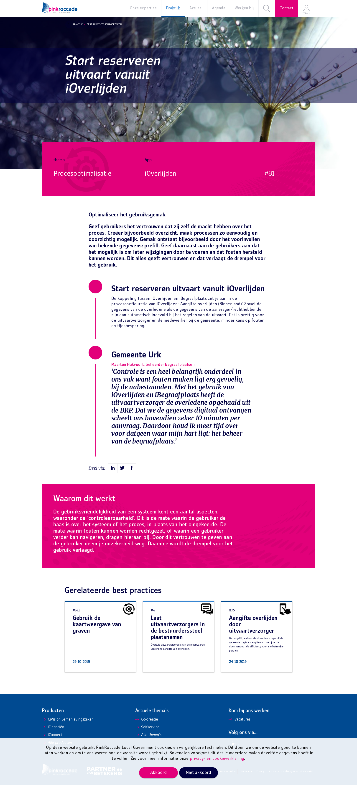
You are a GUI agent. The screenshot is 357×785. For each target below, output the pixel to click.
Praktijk (75, 24)
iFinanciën (53, 727)
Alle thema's (148, 735)
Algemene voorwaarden (222, 771)
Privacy (260, 771)
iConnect (52, 735)
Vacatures (239, 719)
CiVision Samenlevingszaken (68, 719)
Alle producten (57, 743)
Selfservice (147, 727)
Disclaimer (246, 771)
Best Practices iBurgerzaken (101, 24)
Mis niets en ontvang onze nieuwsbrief (290, 771)
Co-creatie (146, 719)
